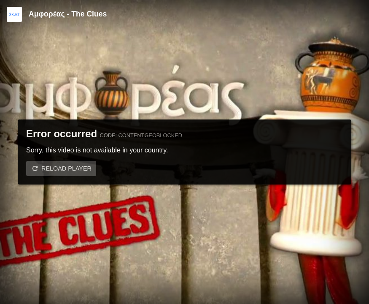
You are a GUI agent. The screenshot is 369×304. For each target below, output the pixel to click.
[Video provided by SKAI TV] (14, 14)
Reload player (66, 168)
